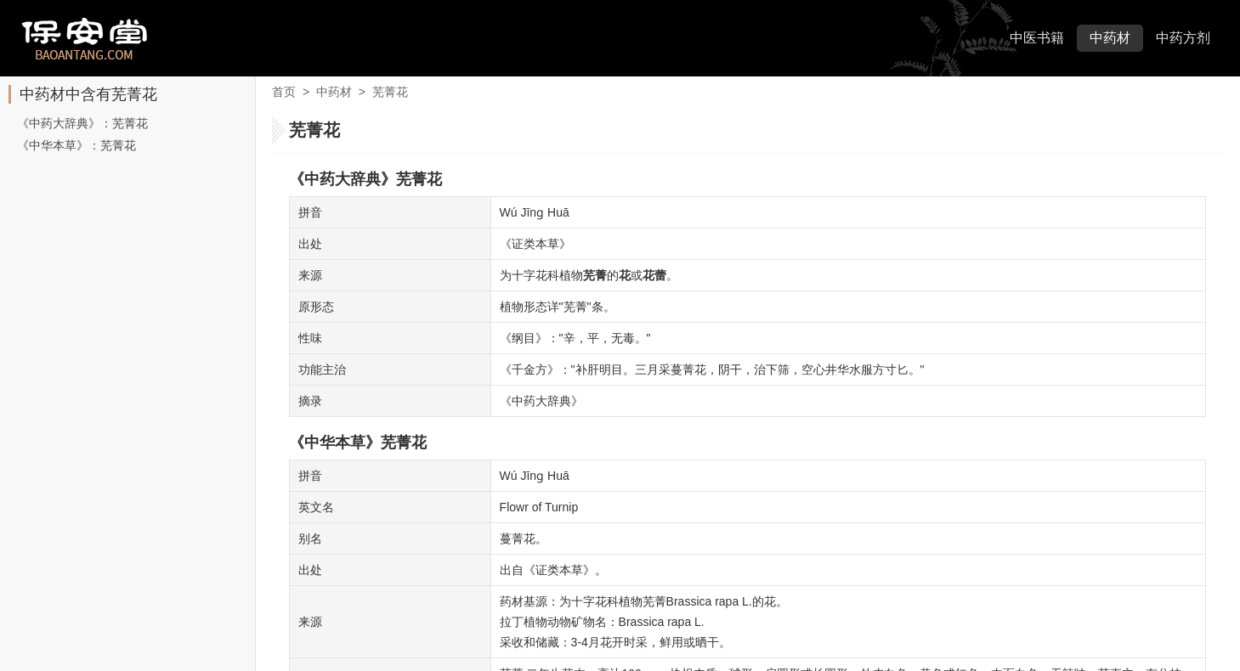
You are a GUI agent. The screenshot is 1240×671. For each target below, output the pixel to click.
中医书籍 (1037, 38)
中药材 (1110, 38)
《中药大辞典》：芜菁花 (82, 123)
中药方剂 (1183, 38)
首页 (284, 92)
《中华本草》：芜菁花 (76, 145)
